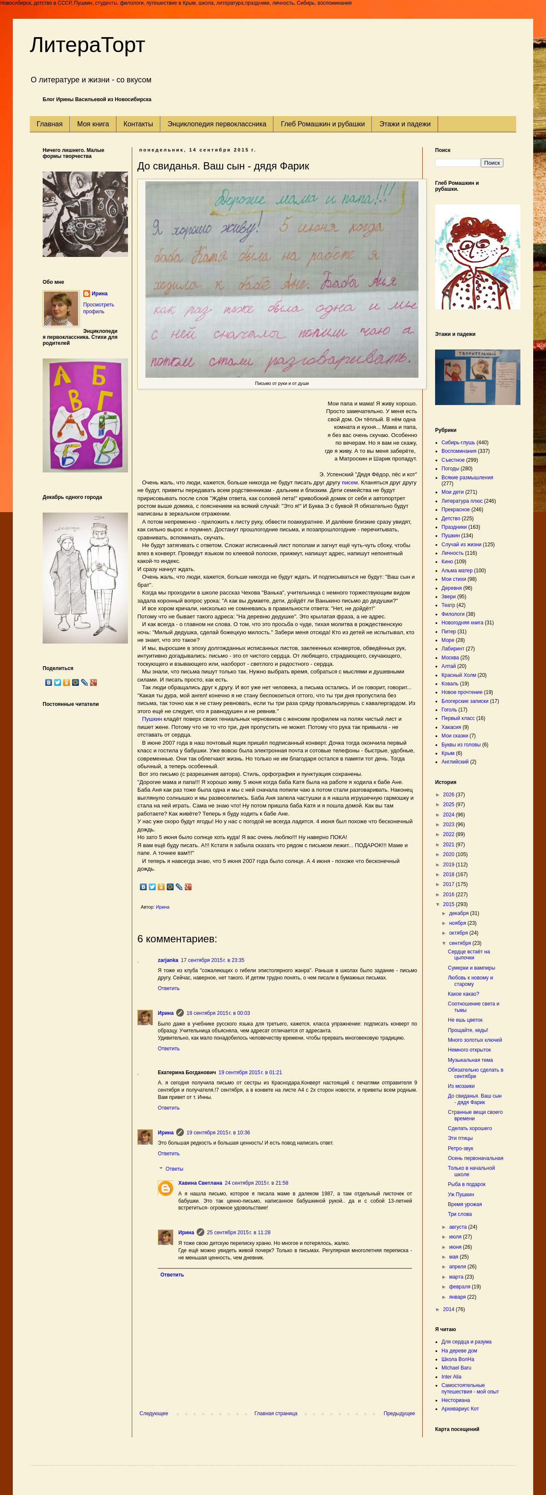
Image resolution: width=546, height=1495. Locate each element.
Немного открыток (469, 1050)
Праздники (454, 527)
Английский (455, 762)
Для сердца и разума (466, 1342)
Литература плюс (461, 501)
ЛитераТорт (87, 45)
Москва (450, 658)
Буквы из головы (461, 745)
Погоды (450, 469)
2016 (449, 895)
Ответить (169, 988)
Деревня (451, 588)
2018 (449, 874)
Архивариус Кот (460, 1409)
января (458, 1297)
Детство (450, 519)
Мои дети (452, 492)
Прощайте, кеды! (468, 1030)
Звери (448, 597)
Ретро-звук (460, 1148)
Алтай (448, 666)
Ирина (166, 1013)
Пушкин (152, 719)
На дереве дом (459, 1351)
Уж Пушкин (461, 1195)
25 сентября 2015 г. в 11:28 (238, 1233)
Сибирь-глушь (458, 443)
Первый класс (458, 718)
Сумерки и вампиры (471, 968)
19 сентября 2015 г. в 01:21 (250, 1072)
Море (447, 640)
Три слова (460, 1214)
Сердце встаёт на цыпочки (469, 955)
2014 (449, 1309)
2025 (449, 804)
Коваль (450, 684)
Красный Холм (458, 675)
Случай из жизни (461, 545)
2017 (449, 884)
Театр (448, 605)
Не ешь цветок (465, 1020)
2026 (449, 795)
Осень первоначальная (475, 1158)
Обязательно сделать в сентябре (475, 1073)
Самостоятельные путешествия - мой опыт (470, 1388)
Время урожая (465, 1204)
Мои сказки (454, 736)
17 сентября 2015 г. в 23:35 (212, 960)
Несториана (455, 1400)
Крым (448, 753)
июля (456, 1237)
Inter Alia (451, 1377)
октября (459, 933)
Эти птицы (460, 1138)
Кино (447, 562)
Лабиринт (453, 649)
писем (350, 482)
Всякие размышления (467, 478)
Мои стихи (453, 579)
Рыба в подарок (466, 1184)
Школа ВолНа (457, 1359)
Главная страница (276, 1413)
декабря (459, 913)
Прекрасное (455, 510)
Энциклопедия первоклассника (217, 124)
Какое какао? (463, 994)
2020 (449, 854)
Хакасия (451, 727)
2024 (449, 815)
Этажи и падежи (404, 124)
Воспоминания (458, 451)
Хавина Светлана (200, 1183)
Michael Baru (456, 1368)
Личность (452, 553)
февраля (460, 1287)
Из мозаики (461, 1086)
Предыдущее (399, 1413)
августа (458, 1227)
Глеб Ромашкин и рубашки (323, 124)
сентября (461, 943)
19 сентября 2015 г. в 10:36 (218, 1133)
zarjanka (168, 960)
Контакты (138, 124)
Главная (50, 124)
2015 (449, 904)
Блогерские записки (464, 701)
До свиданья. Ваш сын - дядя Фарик (475, 1099)
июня (456, 1247)
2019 (449, 865)
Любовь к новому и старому (470, 981)
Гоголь (449, 710)
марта (457, 1277)
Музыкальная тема (470, 1060)
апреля (458, 1267)
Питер (448, 632)
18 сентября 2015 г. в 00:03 (218, 1013)
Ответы (174, 1169)
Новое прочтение (461, 692)
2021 (449, 845)
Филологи (453, 614)
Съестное (453, 460)
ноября (458, 923)
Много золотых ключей (475, 1040)
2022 (449, 834)
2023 (449, 825)
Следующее (153, 1413)
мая (454, 1257)
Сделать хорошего (470, 1128)
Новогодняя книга (462, 623)
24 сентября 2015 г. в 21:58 (256, 1183)
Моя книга (93, 124)
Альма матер (457, 571)
